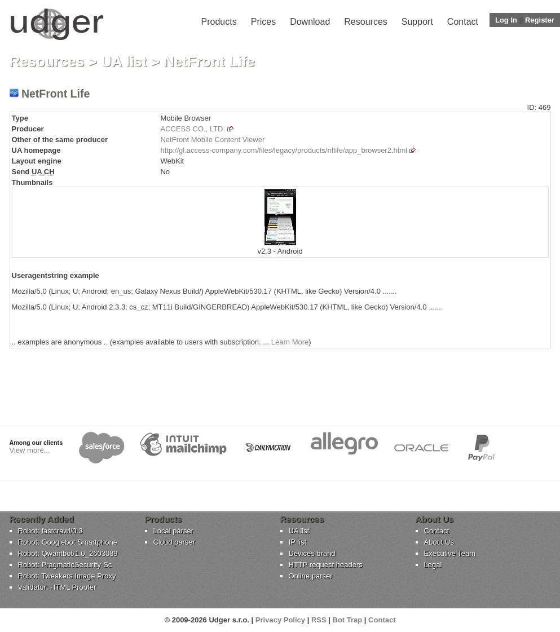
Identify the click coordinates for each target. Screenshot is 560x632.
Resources (365, 21)
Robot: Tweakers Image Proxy (67, 576)
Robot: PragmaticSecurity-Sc (65, 564)
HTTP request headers (326, 564)
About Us (439, 542)
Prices (263, 21)
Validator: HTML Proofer (57, 587)
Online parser (311, 576)
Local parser (173, 531)
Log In (506, 20)
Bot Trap (348, 620)
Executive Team (450, 553)
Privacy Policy (280, 620)
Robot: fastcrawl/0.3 (50, 531)
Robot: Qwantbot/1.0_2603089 (68, 553)
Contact (462, 21)
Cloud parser (174, 542)
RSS (319, 620)
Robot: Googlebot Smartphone (67, 542)
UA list (124, 61)
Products (219, 21)
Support (417, 21)
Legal (433, 564)
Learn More (289, 342)
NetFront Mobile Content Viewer (212, 139)
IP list (298, 542)
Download (310, 21)
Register (539, 20)
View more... (30, 450)
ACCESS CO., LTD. (192, 129)
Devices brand (312, 553)
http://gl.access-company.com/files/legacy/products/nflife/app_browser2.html (283, 150)
